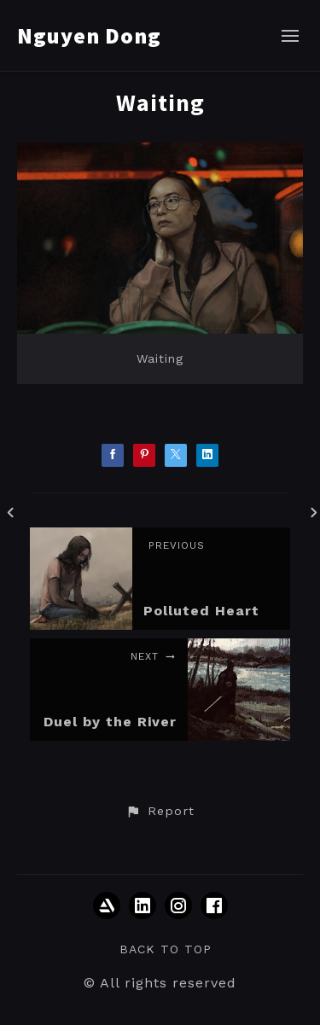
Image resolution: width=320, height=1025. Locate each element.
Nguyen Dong (89, 35)
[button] (160, 811)
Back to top (165, 949)
